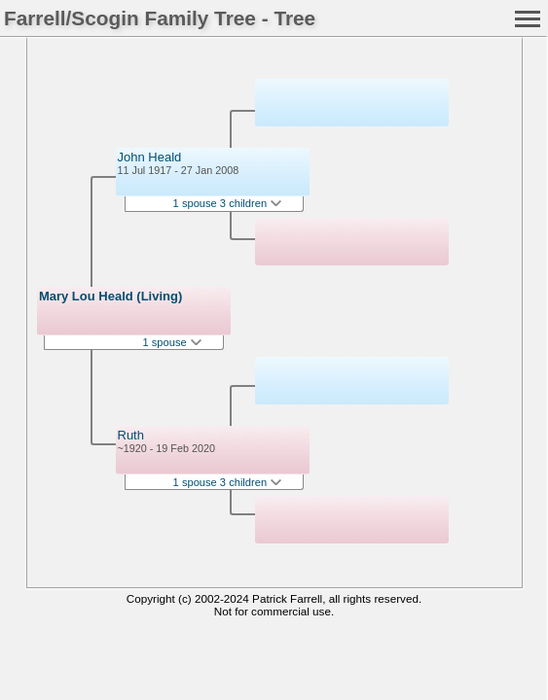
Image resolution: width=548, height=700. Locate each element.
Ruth (131, 435)
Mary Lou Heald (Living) (110, 296)
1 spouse (171, 342)
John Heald (150, 157)
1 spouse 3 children (227, 203)
